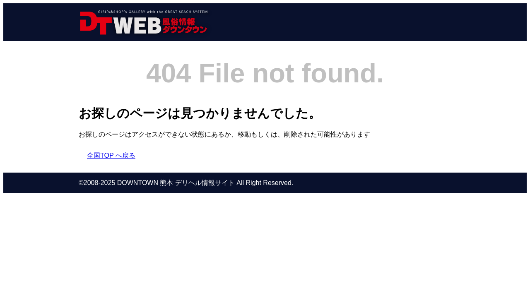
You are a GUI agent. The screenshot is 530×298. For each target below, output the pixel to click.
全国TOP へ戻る (111, 155)
